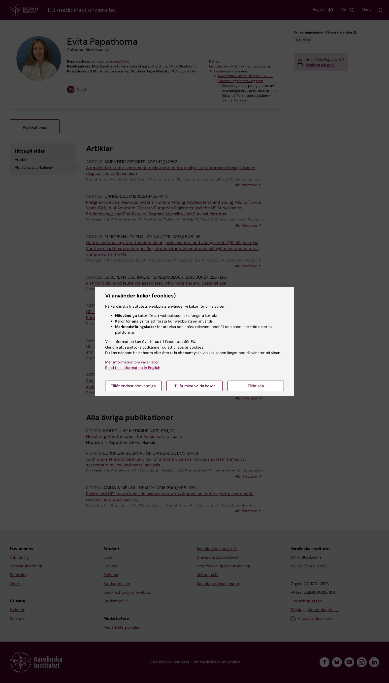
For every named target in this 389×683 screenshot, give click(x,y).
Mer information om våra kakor (132, 362)
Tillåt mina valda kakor (194, 386)
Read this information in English (132, 367)
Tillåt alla (256, 386)
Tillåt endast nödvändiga (133, 386)
